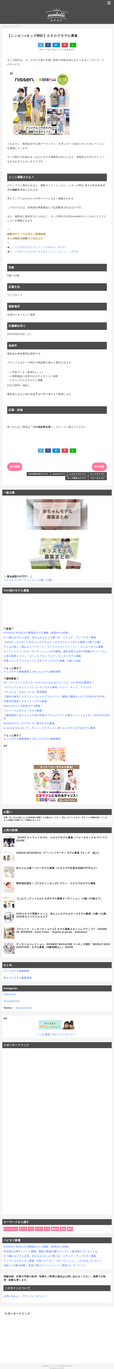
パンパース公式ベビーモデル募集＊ (24, 710)
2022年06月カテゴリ (38, 474)
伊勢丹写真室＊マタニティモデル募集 (25, 701)
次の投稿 (15, 466)
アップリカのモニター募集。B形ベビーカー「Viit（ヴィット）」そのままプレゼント (53, 1260)
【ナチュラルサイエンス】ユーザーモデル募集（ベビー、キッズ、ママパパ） (48, 687)
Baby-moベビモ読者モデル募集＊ (23, 706)
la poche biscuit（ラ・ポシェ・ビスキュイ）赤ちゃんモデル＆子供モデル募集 (50, 728)
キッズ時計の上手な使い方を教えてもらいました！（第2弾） (45, 251)
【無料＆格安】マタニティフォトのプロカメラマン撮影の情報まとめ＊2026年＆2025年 (54, 696)
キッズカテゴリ (97, 474)
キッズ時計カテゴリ (76, 478)
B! (56, 45)
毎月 (63, 1229)
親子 (70, 1229)
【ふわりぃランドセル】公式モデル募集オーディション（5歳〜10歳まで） (59, 898)
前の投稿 (99, 466)
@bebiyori (10, 994)
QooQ (62, 1368)
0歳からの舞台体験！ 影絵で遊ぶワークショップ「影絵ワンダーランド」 (46, 1265)
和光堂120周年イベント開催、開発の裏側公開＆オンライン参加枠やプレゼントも (51, 1251)
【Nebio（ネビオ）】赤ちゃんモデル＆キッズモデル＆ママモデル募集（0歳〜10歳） (53, 642)
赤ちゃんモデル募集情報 (46, 671)
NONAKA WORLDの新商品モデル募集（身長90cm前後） (37, 632)
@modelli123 (12, 1001)
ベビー (39, 1229)
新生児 (55, 1229)
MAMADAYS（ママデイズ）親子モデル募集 (29, 723)
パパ (31, 1229)
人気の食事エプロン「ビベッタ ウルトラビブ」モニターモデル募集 (42, 656)
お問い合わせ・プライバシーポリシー (25, 1296)
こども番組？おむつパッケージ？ (56, 1034)
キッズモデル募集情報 (16, 671)
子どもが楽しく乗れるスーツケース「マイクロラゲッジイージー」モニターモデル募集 (53, 647)
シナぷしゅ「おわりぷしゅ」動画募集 (25, 692)
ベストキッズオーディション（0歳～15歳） (29, 580)
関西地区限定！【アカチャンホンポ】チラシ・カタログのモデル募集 (56, 883)
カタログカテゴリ (77, 474)
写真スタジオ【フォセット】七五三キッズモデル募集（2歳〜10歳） (43, 661)
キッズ (23, 1229)
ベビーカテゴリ (97, 478)
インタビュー (10, 1229)
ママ (47, 1229)
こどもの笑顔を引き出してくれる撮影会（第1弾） (39, 247)
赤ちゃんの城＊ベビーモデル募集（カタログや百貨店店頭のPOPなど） (57, 868)
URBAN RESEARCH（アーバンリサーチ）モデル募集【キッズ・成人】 (58, 853)
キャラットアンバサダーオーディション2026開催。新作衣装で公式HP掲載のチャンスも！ (56, 651)
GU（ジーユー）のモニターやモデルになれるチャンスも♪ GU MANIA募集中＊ (49, 682)
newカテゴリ (59, 474)
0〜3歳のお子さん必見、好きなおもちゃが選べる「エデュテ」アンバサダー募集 (50, 637)
